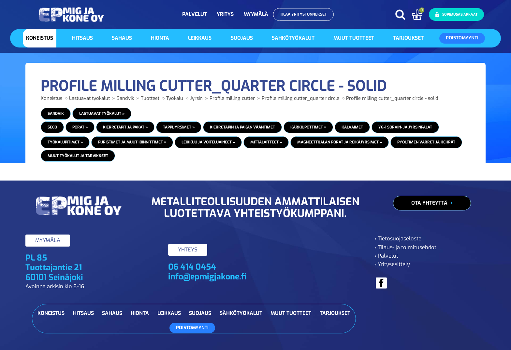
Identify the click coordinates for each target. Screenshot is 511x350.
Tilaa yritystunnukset (303, 14)
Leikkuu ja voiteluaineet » (208, 142)
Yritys (225, 14)
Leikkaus (200, 37)
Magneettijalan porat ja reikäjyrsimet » (339, 142)
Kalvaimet (352, 127)
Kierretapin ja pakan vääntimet (242, 127)
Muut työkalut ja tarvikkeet (78, 155)
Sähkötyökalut (293, 37)
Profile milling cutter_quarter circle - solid (392, 98)
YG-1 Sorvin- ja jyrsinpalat (405, 127)
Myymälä (255, 14)
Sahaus (122, 37)
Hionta (160, 37)
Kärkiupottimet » (308, 127)
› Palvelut (386, 255)
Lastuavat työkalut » (101, 113)
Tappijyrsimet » (179, 127)
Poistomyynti (462, 38)
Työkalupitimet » (65, 142)
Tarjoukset (408, 37)
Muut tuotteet (353, 37)
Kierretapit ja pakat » (125, 127)
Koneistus (39, 37)
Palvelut (194, 14)
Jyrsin (196, 98)
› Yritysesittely (392, 264)
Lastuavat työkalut (89, 98)
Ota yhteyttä (429, 202)
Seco (52, 127)
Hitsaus (82, 37)
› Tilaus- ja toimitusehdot (405, 247)
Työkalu (174, 98)
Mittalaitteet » (266, 142)
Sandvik (125, 98)
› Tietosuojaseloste (397, 238)
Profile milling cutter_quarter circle (300, 98)
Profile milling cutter (232, 98)
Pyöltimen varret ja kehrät (426, 142)
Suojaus (242, 37)
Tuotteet (150, 98)
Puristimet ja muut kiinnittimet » (132, 142)
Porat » (80, 127)
